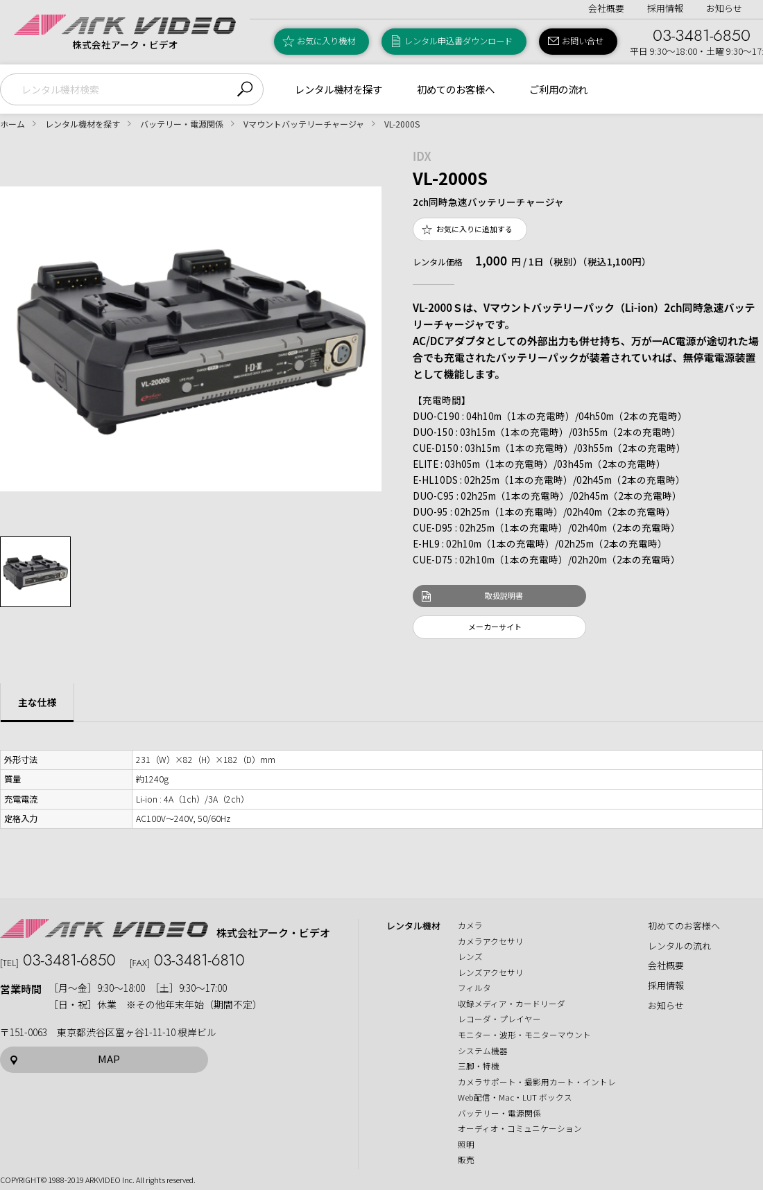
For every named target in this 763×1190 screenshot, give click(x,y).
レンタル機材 (413, 926)
